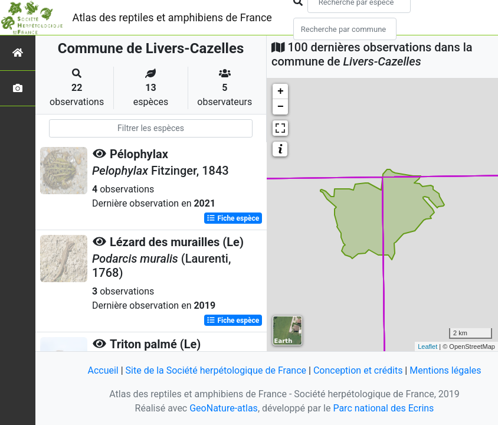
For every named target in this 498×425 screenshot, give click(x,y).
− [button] (280, 107)
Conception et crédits (358, 370)
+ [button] (280, 91)
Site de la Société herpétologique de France (216, 370)
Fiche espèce (233, 218)
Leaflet (427, 346)
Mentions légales (445, 370)
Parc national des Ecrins (383, 408)
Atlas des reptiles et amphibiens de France (172, 17)
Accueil (102, 370)
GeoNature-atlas (223, 408)
